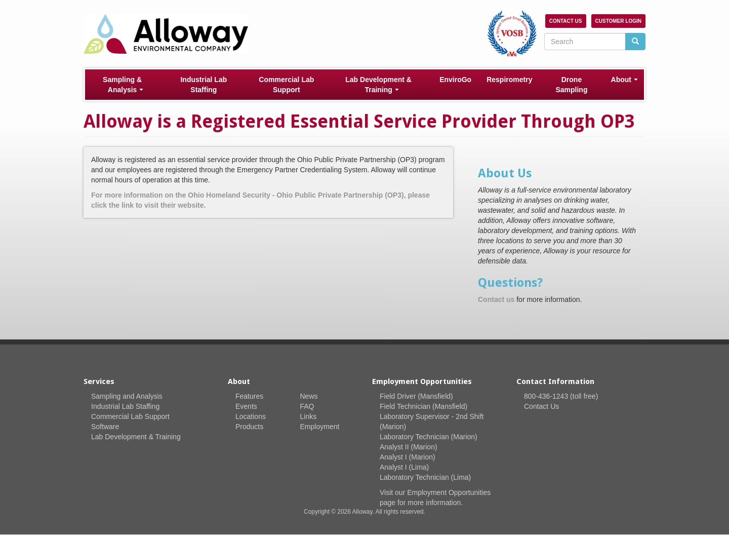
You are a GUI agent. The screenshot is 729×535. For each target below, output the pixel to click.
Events (246, 406)
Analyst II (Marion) (408, 447)
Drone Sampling (571, 84)
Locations (250, 416)
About (624, 79)
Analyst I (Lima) (404, 467)
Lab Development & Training (378, 84)
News (309, 396)
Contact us (496, 299)
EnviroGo (455, 79)
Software (105, 427)
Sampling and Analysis (127, 396)
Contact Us (565, 21)
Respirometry (509, 79)
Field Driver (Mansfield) (416, 396)
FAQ (307, 406)
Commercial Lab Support (286, 84)
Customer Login (618, 21)
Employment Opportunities (449, 492)
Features (249, 396)
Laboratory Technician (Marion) (428, 437)
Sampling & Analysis (123, 84)
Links (308, 416)
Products (249, 427)
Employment (320, 427)
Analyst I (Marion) (407, 457)
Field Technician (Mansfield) (423, 406)
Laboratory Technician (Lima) (425, 477)
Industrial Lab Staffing (203, 84)
